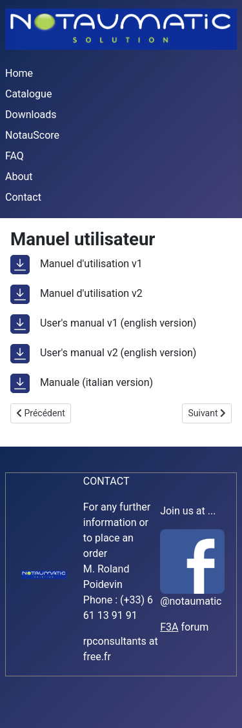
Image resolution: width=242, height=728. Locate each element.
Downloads (30, 114)
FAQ (14, 156)
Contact (23, 197)
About (19, 176)
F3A (169, 627)
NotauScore (32, 135)
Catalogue (28, 94)
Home (19, 73)
